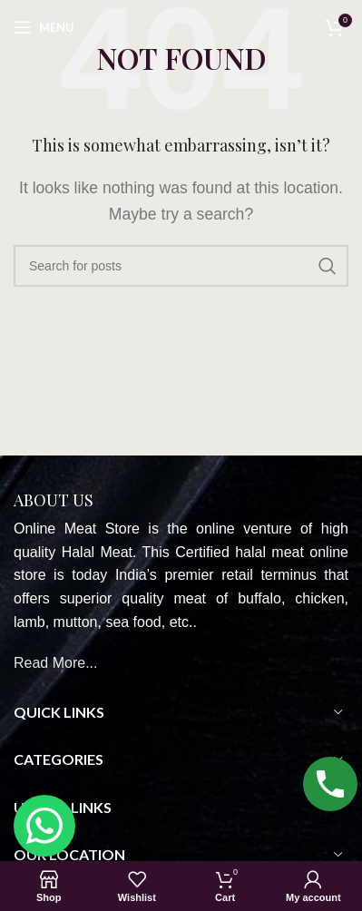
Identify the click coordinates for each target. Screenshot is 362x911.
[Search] (181, 266)
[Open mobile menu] (44, 27)
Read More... (55, 663)
